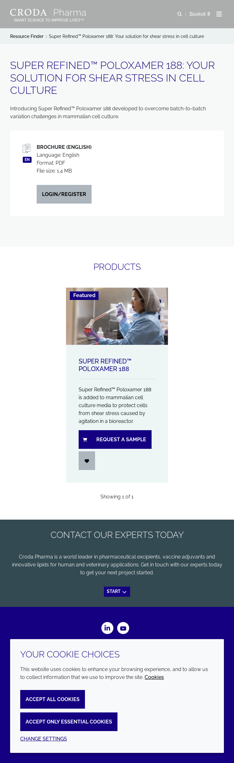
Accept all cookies (53, 699)
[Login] (87, 460)
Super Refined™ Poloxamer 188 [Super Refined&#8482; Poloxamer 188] (105, 365)
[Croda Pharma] (48, 12)
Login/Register (64, 194)
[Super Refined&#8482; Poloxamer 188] (117, 316)
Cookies (154, 677)
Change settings (43, 739)
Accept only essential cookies (69, 722)
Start (117, 591)
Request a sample (114, 439)
